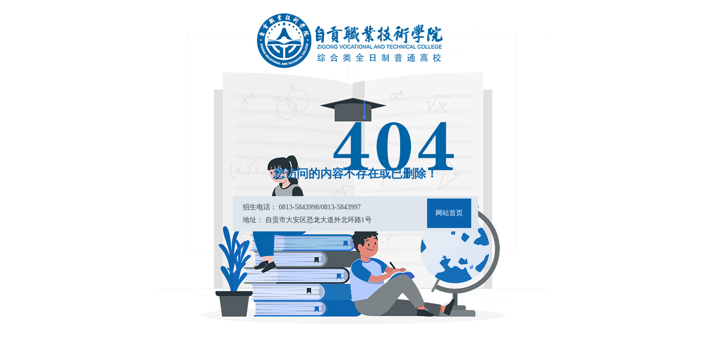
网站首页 (449, 213)
